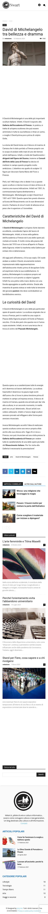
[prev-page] (4, 527)
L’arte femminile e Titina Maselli (21, 541)
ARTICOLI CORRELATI (12, 484)
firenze (35, 457)
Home (5, 21)
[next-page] (8, 527)
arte (11, 457)
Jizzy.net (20, 908)
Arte (10, 21)
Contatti (24, 823)
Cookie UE (37, 911)
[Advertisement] (24, 93)
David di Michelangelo (23, 457)
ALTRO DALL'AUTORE (32, 484)
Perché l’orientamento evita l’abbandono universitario (19, 600)
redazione (8, 38)
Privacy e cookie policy (25, 911)
